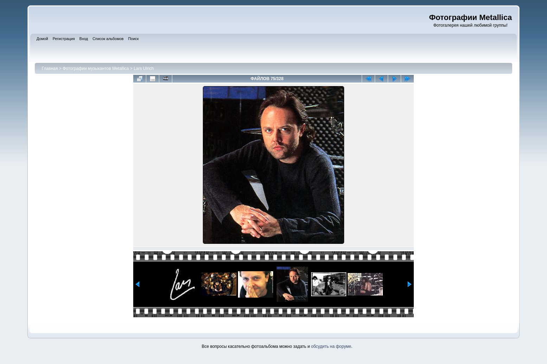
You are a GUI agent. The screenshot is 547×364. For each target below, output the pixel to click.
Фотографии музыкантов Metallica (96, 68)
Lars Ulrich (144, 68)
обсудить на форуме (331, 346)
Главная (50, 68)
